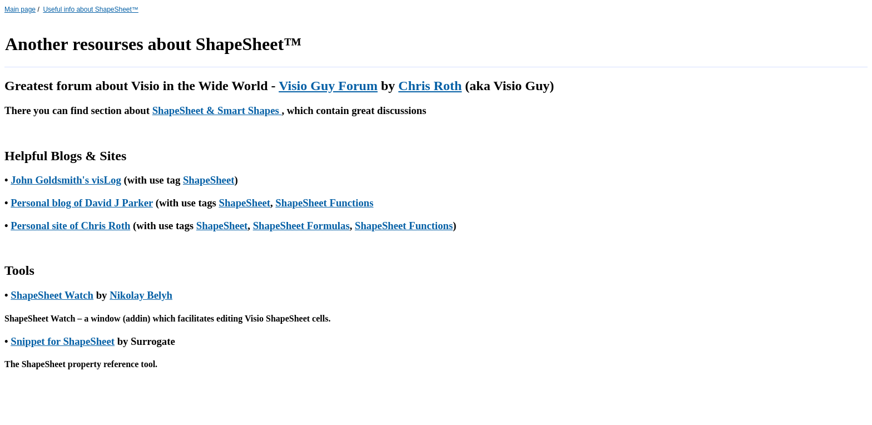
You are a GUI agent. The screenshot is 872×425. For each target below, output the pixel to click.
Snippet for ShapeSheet (63, 341)
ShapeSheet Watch (52, 295)
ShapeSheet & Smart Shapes (217, 110)
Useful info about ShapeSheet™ (90, 9)
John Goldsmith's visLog (66, 180)
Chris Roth (430, 85)
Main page (20, 9)
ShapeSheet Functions (324, 203)
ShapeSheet (209, 180)
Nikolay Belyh (141, 295)
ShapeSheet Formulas (301, 225)
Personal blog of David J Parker (82, 203)
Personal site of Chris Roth (70, 225)
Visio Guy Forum (328, 85)
